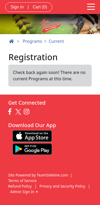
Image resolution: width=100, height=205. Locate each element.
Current (56, 41)
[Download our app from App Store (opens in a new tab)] (32, 135)
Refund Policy (20, 186)
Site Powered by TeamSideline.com (38, 175)
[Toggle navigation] (91, 6)
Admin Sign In (23, 191)
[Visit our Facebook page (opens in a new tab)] (11, 111)
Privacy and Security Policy (62, 186)
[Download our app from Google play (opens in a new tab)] (32, 148)
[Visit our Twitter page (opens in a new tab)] (19, 112)
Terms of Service (22, 180)
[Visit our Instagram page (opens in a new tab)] (28, 111)
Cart (40, 7)
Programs (32, 41)
